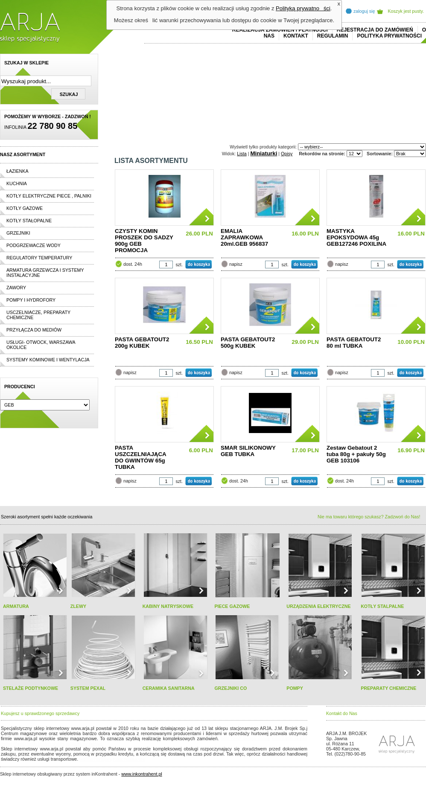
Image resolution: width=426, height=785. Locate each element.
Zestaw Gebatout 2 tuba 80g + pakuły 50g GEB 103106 (356, 454)
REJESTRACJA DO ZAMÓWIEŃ (375, 30)
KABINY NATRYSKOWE (168, 606)
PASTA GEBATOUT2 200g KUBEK (142, 342)
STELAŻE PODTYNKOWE (30, 688)
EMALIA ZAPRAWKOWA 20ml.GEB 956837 (244, 237)
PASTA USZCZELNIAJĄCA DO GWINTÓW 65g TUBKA (140, 457)
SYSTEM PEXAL (87, 688)
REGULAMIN (332, 36)
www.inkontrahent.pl (141, 773)
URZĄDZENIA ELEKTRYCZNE (318, 606)
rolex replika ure (129, 759)
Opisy (286, 153)
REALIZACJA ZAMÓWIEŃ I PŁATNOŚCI (280, 30)
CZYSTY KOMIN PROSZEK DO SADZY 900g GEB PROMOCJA (144, 240)
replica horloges (95, 759)
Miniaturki (263, 153)
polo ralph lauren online (245, 738)
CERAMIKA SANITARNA (169, 688)
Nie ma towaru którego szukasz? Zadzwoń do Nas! (369, 516)
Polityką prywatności (303, 8)
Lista (242, 153)
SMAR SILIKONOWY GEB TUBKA (248, 451)
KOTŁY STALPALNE (382, 606)
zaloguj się (364, 11)
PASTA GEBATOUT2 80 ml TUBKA (354, 342)
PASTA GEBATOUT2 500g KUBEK (248, 342)
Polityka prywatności (389, 36)
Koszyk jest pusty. (406, 11)
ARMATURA (16, 606)
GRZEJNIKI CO (230, 688)
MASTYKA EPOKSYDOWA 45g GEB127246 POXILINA (356, 237)
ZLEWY (78, 606)
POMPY (294, 688)
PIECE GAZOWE (232, 606)
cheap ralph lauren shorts (38, 743)
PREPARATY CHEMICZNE (388, 688)
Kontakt (295, 36)
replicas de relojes (84, 743)
